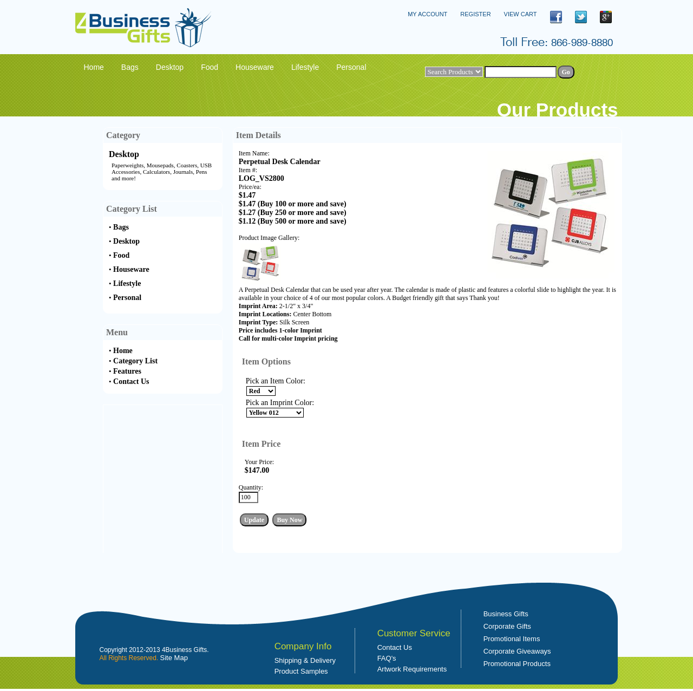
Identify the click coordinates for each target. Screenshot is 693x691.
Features (127, 371)
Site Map (174, 658)
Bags (121, 227)
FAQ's (386, 658)
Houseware (131, 269)
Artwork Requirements (412, 669)
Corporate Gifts (507, 626)
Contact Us (131, 381)
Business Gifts (505, 614)
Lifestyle (127, 283)
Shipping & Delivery (305, 660)
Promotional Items (511, 639)
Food (121, 255)
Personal (127, 298)
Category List (135, 361)
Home (123, 351)
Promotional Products (517, 664)
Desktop (124, 154)
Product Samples (301, 671)
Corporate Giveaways (517, 651)
